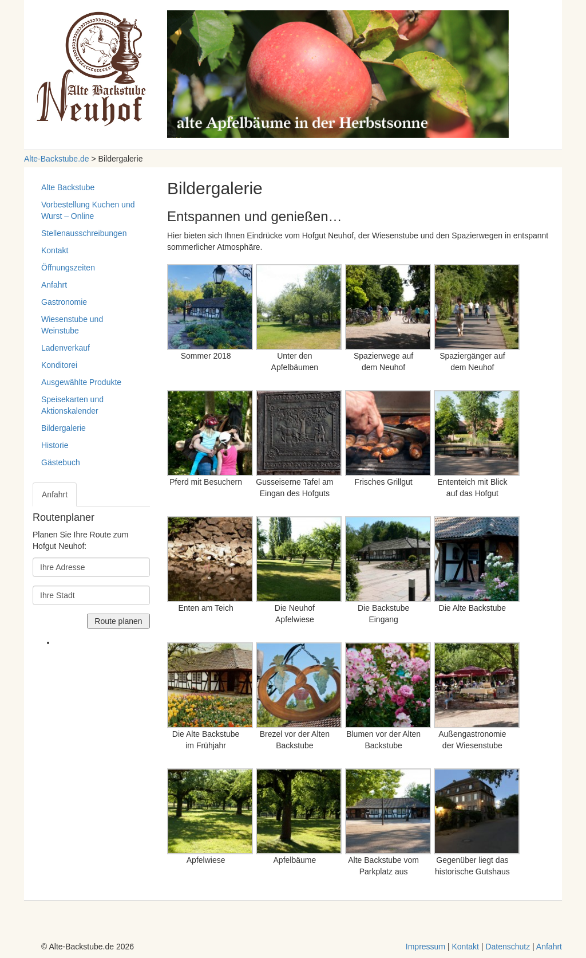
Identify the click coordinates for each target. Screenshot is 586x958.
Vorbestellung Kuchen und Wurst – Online (87, 210)
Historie (54, 445)
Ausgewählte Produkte (81, 382)
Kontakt (54, 250)
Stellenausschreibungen (83, 233)
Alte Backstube (67, 187)
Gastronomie (64, 302)
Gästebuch (60, 462)
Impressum (425, 946)
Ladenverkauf (65, 347)
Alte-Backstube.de (56, 158)
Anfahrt (54, 284)
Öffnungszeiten (68, 267)
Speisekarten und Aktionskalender (72, 405)
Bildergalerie (63, 428)
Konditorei (59, 365)
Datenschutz (507, 946)
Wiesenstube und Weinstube (72, 325)
